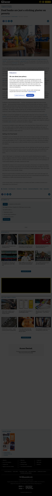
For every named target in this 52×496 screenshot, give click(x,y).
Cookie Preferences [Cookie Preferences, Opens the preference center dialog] (19, 95)
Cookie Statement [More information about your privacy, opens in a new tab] (32, 91)
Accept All (30, 95)
